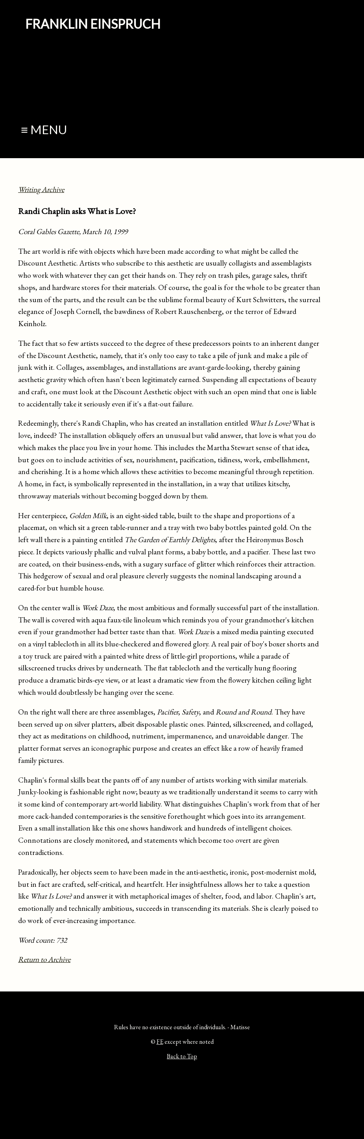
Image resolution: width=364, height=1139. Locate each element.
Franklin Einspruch (93, 23)
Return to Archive (44, 959)
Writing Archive (41, 189)
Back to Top (182, 1056)
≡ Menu (44, 129)
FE (160, 1041)
